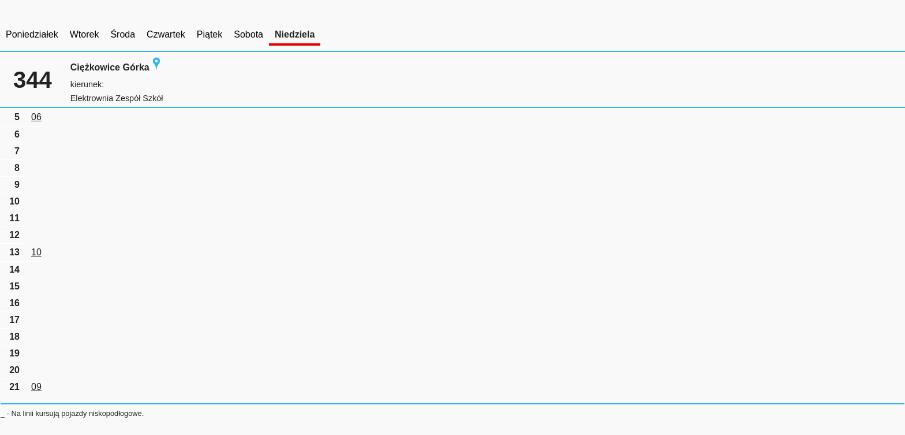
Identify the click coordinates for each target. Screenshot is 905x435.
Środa (122, 34)
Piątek (209, 34)
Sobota (248, 34)
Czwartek (166, 34)
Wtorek (84, 34)
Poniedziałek (32, 34)
